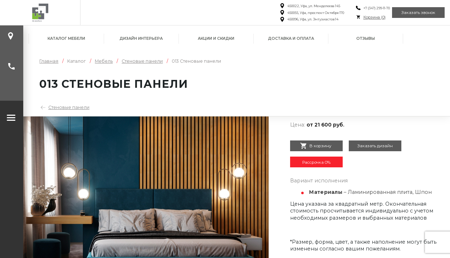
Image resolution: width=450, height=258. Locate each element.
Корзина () (363, 17)
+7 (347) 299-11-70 (365, 8)
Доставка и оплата (291, 38)
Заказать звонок (414, 12)
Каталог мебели (66, 38)
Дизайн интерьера (141, 38)
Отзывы (365, 38)
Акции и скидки (216, 38)
